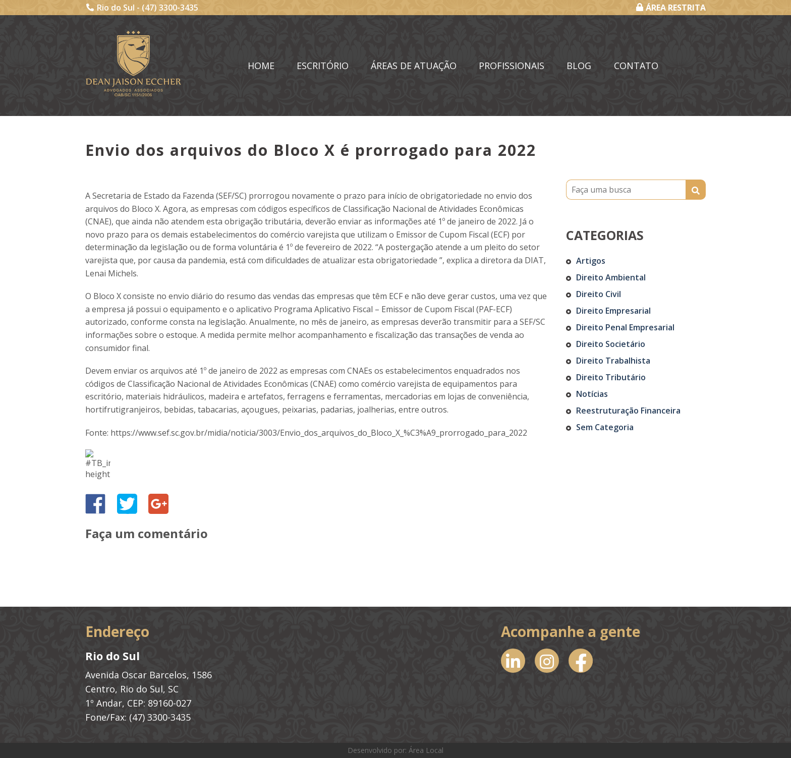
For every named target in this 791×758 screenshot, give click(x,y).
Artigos (590, 260)
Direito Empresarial (613, 310)
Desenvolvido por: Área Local (395, 750)
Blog (579, 66)
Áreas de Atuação (414, 66)
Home (261, 66)
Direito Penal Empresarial (625, 327)
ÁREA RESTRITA (671, 7)
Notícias (592, 393)
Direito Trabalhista (613, 360)
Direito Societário (610, 343)
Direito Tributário (611, 377)
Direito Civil (598, 294)
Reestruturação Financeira (628, 410)
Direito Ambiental (611, 277)
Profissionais (511, 66)
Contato (636, 66)
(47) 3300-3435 (170, 7)
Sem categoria (605, 427)
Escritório (323, 66)
